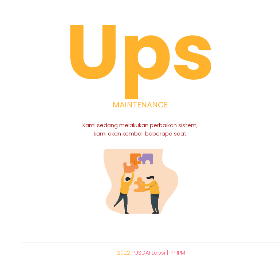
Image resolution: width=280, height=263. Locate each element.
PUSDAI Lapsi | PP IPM (158, 252)
